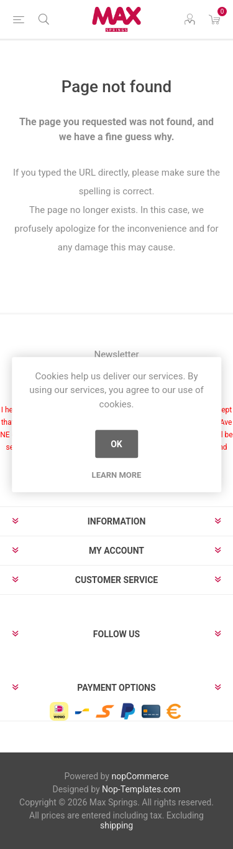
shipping (116, 825)
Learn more (117, 475)
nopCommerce (139, 776)
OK (116, 444)
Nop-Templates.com (141, 789)
